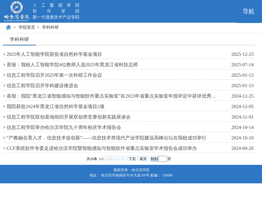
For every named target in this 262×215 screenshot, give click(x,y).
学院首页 (27, 27)
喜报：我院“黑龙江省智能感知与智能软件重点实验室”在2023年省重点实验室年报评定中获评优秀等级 (113, 96)
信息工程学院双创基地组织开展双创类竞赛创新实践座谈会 (69, 116)
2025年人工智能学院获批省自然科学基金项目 (54, 54)
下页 (132, 158)
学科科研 (50, 27)
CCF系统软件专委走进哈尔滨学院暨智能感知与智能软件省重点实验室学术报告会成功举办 (102, 148)
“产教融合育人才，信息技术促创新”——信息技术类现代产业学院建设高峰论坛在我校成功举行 (106, 137)
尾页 (143, 158)
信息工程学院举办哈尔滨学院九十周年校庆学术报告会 (64, 127)
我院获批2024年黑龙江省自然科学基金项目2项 (55, 106)
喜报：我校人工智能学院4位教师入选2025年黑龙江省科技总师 (72, 64)
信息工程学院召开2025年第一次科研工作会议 (54, 75)
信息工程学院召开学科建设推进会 (42, 85)
